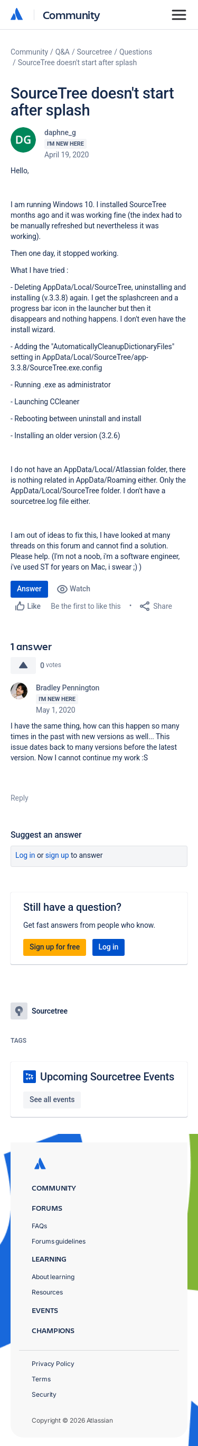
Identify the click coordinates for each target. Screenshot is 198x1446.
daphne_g (60, 132)
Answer (29, 588)
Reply (20, 798)
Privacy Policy (53, 1364)
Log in (25, 855)
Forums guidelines (59, 1241)
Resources (47, 1292)
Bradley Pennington (67, 688)
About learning (53, 1277)
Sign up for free (55, 947)
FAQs (39, 1226)
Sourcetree (94, 52)
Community (71, 14)
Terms (41, 1379)
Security (44, 1394)
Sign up (57, 855)
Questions (135, 52)
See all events (52, 1099)
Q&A (62, 52)
